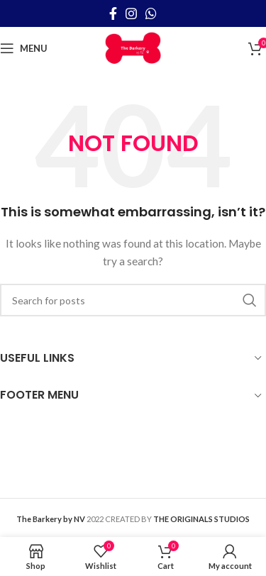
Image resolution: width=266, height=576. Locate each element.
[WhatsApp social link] (151, 13)
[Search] (133, 300)
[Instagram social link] (131, 13)
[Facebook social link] (113, 13)
